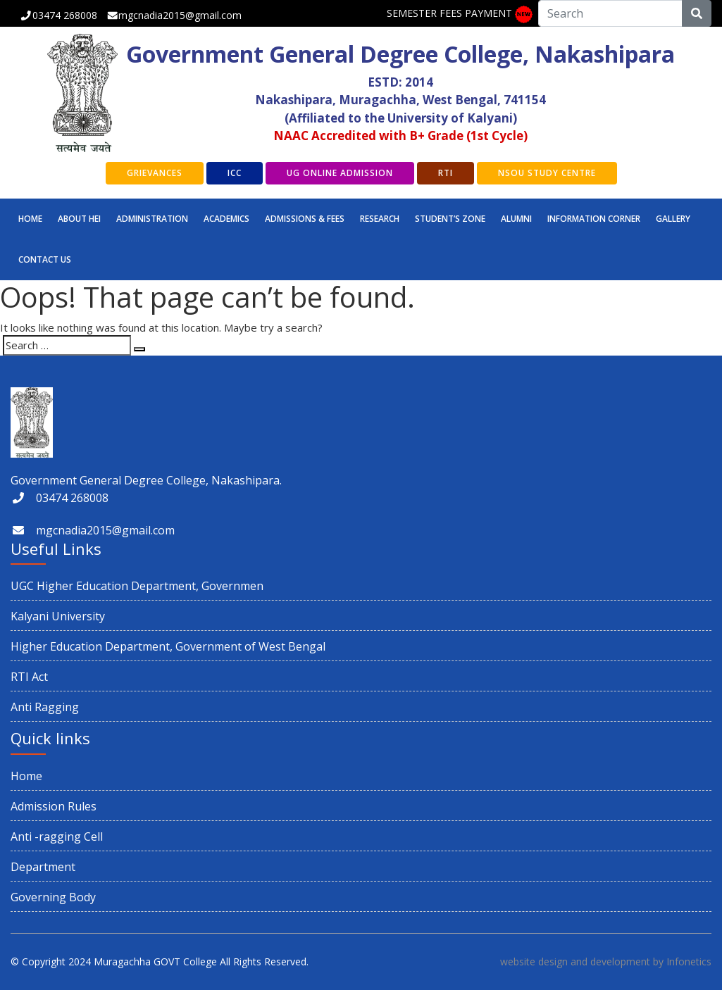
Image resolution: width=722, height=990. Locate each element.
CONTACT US (44, 259)
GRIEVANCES (154, 173)
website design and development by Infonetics (605, 961)
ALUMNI (516, 219)
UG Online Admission (340, 173)
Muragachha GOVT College (155, 961)
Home (30, 219)
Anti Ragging (45, 707)
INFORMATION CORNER (593, 219)
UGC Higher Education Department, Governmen (137, 586)
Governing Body (53, 897)
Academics (226, 219)
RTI (445, 173)
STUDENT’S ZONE (450, 219)
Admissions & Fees (304, 219)
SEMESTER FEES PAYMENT (449, 13)
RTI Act (29, 676)
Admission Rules (54, 806)
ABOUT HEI (79, 219)
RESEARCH (379, 219)
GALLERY (673, 219)
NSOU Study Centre (547, 173)
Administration (152, 219)
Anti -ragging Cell (57, 836)
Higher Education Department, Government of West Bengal (168, 646)
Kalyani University (58, 616)
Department (43, 867)
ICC (235, 173)
